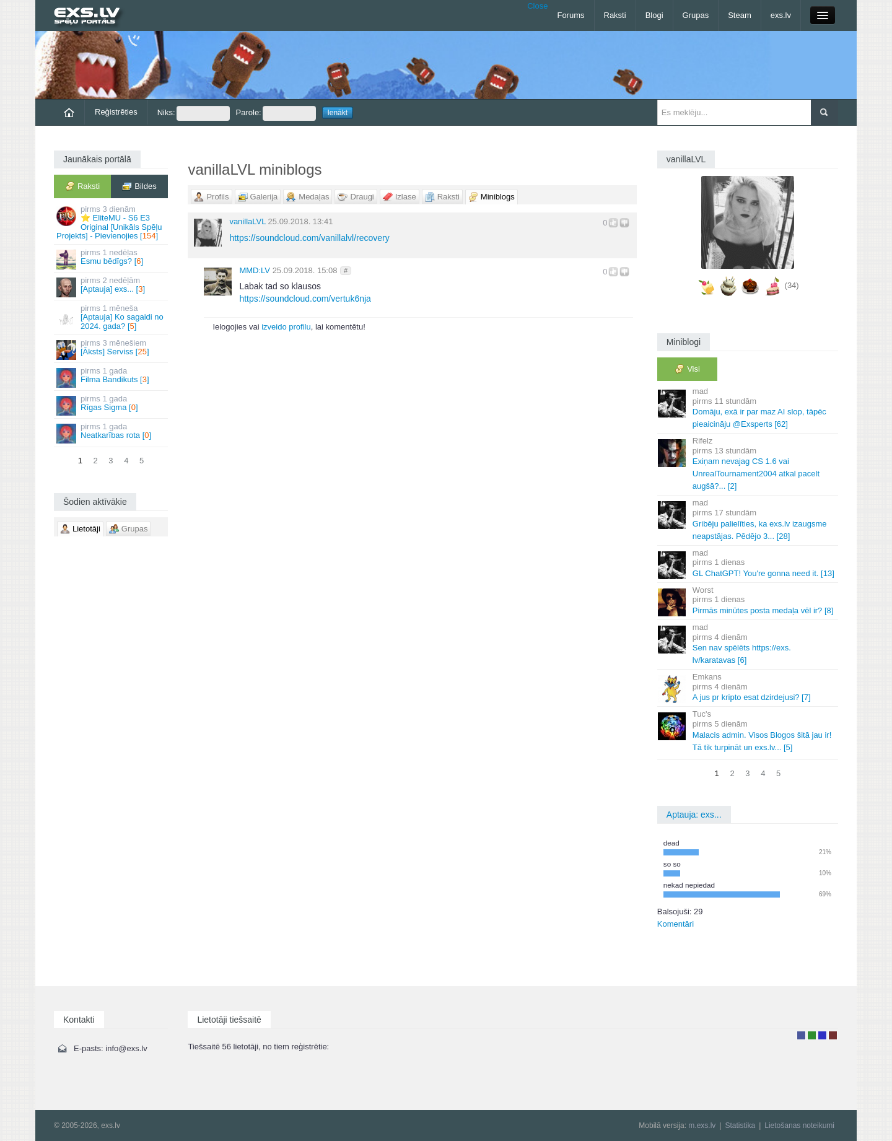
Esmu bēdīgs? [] (111, 258)
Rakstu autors (811, 1035)
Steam (739, 15)
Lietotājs (801, 1035)
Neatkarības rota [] (111, 433)
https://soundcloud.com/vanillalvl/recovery (309, 238)
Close (537, 6)
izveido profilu (286, 326)
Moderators (822, 1035)
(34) (792, 285)
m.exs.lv (701, 1125)
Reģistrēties (116, 111)
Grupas (696, 15)
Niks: (193, 113)
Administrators (832, 1035)
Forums (570, 15)
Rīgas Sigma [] (111, 405)
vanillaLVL (247, 221)
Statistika (740, 1125)
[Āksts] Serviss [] (111, 349)
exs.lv (781, 15)
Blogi (654, 15)
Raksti (615, 15)
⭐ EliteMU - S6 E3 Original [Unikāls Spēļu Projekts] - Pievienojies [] (111, 222)
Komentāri (675, 924)
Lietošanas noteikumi (799, 1125)
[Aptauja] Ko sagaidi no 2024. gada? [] (111, 317)
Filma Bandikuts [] (111, 377)
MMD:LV (254, 270)
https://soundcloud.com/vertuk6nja (304, 299)
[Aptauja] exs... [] (111, 286)
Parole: (276, 113)
